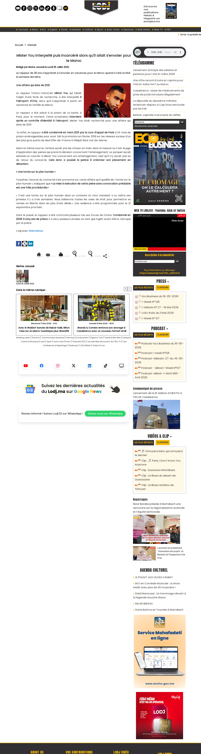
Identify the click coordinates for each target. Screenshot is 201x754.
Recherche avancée (144, 116)
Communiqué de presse (65, 348)
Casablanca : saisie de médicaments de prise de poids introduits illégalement (158, 89)
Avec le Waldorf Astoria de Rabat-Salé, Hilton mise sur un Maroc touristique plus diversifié (44, 340)
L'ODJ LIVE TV (121, 735)
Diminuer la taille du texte (66, 266)
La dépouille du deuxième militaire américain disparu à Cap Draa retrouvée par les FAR (157, 98)
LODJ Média (64, 360)
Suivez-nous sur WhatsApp (105, 428)
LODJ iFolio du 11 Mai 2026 (156, 308)
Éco (43, 29)
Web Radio (142, 29)
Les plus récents (145, 284)
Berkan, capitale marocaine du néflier (153, 105)
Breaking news (27, 348)
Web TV (157, 29)
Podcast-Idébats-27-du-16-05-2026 (162, 353)
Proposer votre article (79, 735)
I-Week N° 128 (150, 298)
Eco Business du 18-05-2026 (158, 292)
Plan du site (92, 749)
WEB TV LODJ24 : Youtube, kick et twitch (160, 203)
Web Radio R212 (164, 736)
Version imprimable (75, 256)
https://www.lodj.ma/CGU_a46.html (159, 269)
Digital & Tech (119, 348)
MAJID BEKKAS (142, 581)
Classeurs (167, 283)
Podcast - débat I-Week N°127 (159, 358)
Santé (63, 29)
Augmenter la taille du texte (111, 256)
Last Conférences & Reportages (92, 356)
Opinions (127, 29)
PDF (167, 29)
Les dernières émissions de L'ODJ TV (49, 356)
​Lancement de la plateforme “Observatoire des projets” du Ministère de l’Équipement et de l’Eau (171, 534)
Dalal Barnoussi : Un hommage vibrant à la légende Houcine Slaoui (157, 574)
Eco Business (101, 348)
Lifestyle (75, 29)
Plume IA (43, 348)
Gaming (87, 348)
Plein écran (178, 217)
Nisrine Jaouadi (36, 67)
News (34, 29)
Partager (93, 266)
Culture (87, 29)
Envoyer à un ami (45, 256)
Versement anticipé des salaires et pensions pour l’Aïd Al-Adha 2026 (157, 71)
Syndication (108, 749)
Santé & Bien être (27, 352)
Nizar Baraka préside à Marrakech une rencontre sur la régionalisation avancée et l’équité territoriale (159, 490)
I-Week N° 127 (150, 313)
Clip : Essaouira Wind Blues (156, 458)
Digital (52, 29)
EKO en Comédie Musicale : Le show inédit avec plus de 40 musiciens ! (157, 565)
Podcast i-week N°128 (153, 348)
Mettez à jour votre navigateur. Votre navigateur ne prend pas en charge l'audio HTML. (164, 52)
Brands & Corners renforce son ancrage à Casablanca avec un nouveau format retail (101, 340)
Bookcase (120, 356)
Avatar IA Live (82, 360)
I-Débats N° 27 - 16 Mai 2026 (158, 303)
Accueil (20, 45)
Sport (99, 29)
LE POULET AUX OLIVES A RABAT (151, 558)
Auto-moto (112, 29)
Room (113, 352)
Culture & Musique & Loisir (68, 352)
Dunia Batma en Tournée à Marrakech (156, 586)
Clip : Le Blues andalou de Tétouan (161, 472)
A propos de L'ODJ (37, 735)
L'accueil (22, 29)
